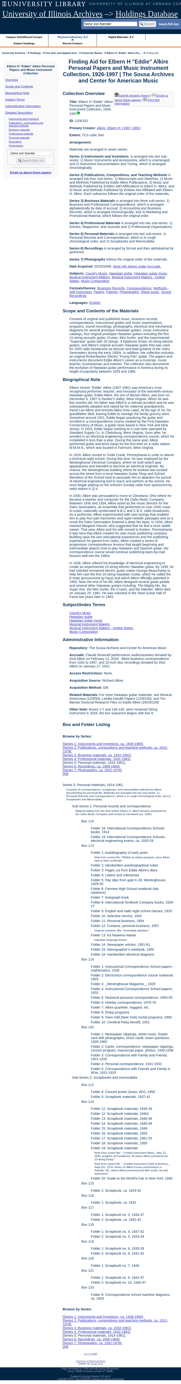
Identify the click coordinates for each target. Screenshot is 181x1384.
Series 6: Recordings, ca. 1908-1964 (90, 766)
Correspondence (138, 288)
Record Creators (73, 43)
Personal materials (19, 137)
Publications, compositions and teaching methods (26, 124)
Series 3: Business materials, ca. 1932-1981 (96, 755)
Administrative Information (23, 106)
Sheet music (150, 292)
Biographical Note (17, 93)
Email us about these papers (30, 172)
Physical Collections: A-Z (72, 37)
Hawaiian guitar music (150, 273)
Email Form (97, 1363)
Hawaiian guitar (120, 273)
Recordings (15, 141)
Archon (87, 1376)
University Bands (92, 53)
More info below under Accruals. (137, 266)
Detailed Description (19, 112)
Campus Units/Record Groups (24, 37)
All (65, 774)
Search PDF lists (169, 23)
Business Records (111, 288)
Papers (99, 292)
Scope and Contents (19, 86)
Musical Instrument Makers (89, 277)
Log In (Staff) (90, 1354)
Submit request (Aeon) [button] (132, 95)
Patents (112, 292)
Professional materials (21, 133)
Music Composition (95, 281)
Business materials (19, 129)
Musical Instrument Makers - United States (101, 628)
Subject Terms (15, 99)
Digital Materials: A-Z (121, 37)
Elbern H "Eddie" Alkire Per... (124, 53)
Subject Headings (24, 43)
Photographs (16, 145)
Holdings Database (147, 14)
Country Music (96, 273)
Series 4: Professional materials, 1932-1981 (96, 759)
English (94, 303)
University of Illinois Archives (52, 14)
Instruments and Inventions (24, 118)
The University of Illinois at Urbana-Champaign (99, 1379)
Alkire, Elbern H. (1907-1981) (119, 128)
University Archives (13, 53)
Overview (11, 80)
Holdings (35, 53)
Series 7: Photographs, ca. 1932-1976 (91, 770)
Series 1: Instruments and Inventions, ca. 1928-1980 (102, 744)
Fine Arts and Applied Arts (61, 53)
